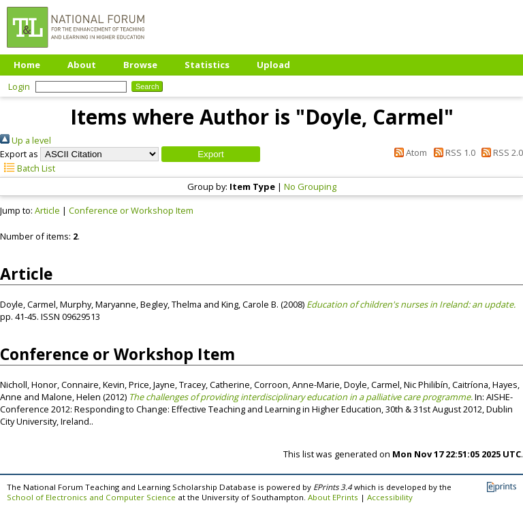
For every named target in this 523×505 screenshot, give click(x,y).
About (81, 65)
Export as (19, 154)
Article (47, 210)
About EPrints (333, 497)
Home (27, 65)
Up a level (25, 140)
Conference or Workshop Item (131, 210)
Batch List (27, 168)
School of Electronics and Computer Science (91, 497)
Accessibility (390, 497)
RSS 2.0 (500, 152)
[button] (210, 154)
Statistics (207, 65)
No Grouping (310, 186)
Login (19, 86)
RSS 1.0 (452, 152)
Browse (140, 65)
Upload (273, 65)
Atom (408, 152)
